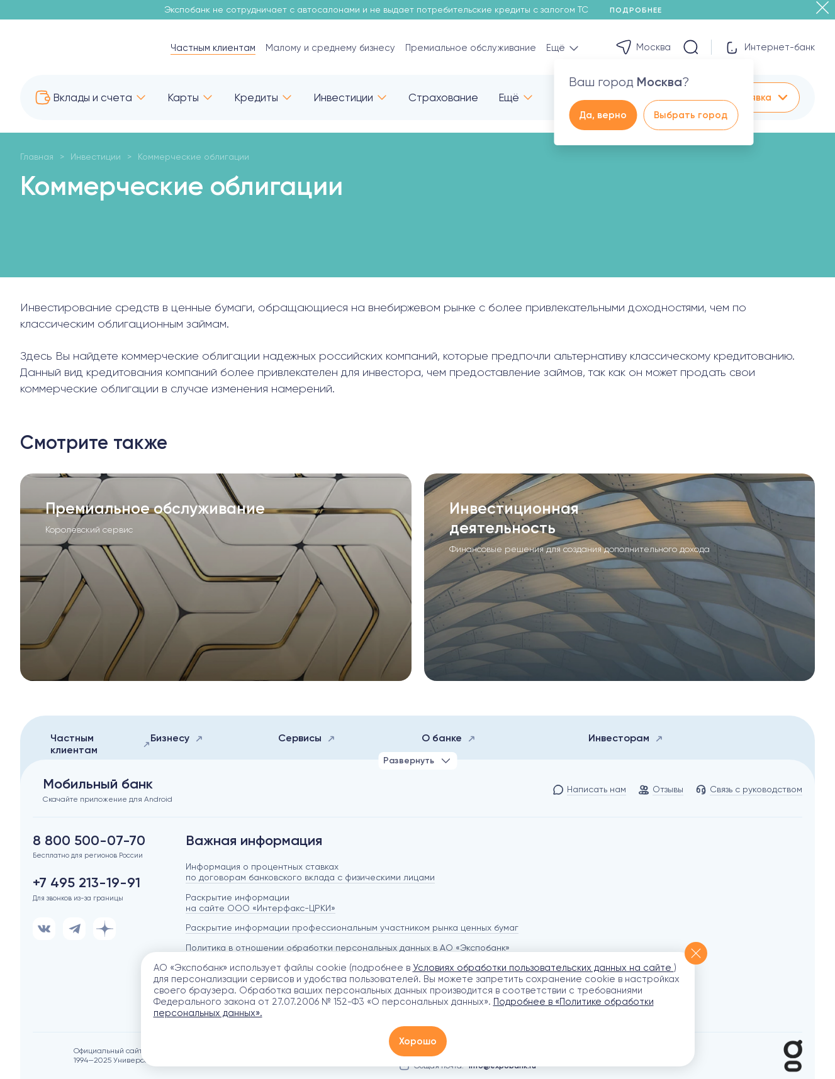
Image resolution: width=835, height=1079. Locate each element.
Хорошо (418, 1041)
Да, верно (603, 115)
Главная (36, 157)
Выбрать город (690, 115)
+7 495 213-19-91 (86, 883)
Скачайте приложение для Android (107, 799)
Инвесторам (625, 738)
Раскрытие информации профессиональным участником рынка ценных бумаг (352, 927)
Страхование (443, 97)
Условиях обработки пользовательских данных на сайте (543, 967)
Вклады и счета (92, 97)
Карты (183, 97)
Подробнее (640, 10)
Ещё (508, 97)
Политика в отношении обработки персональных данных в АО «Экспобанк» (348, 948)
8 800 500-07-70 (89, 841)
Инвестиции (343, 97)
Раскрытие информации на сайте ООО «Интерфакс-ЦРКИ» (260, 902)
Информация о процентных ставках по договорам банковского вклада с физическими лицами (310, 871)
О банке (449, 738)
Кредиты (256, 97)
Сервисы (306, 738)
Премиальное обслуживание (470, 47)
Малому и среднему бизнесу (330, 47)
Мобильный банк (98, 784)
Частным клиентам (213, 47)
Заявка (764, 97)
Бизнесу (176, 738)
